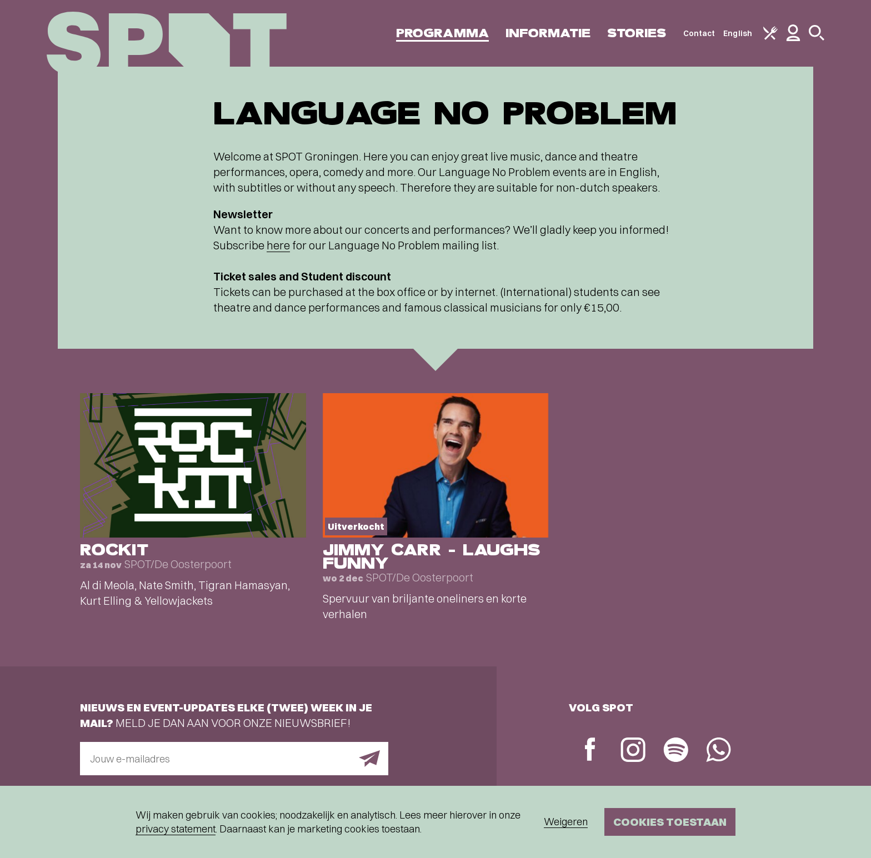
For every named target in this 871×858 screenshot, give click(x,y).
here (278, 245)
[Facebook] (590, 750)
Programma (442, 33)
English (737, 33)
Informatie (547, 33)
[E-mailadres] (234, 758)
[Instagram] (633, 751)
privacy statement (176, 828)
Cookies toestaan (670, 822)
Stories (637, 33)
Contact (699, 33)
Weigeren (566, 821)
